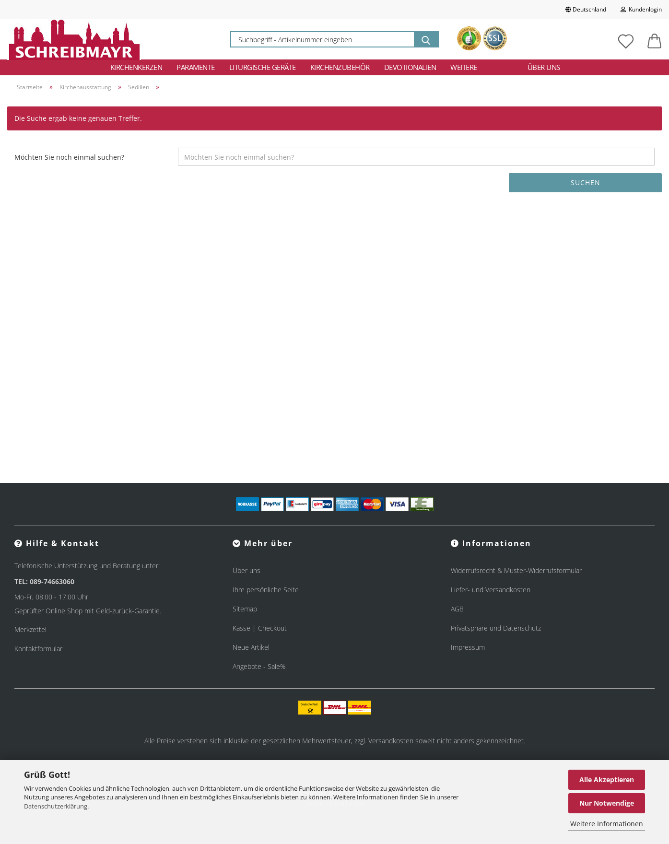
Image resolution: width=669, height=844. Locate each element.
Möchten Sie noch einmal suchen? (69, 157)
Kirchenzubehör (340, 67)
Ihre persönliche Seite (266, 589)
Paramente (195, 67)
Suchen (585, 182)
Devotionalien (410, 67)
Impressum (468, 647)
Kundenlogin (641, 9)
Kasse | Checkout (260, 628)
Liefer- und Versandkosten (490, 589)
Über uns (544, 67)
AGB (457, 608)
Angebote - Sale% (259, 666)
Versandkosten (390, 740)
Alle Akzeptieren (606, 779)
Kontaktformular (38, 648)
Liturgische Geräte (262, 67)
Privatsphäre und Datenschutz (496, 628)
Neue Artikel (251, 647)
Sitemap (245, 608)
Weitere (463, 67)
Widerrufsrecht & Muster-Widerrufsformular (516, 570)
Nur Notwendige (606, 803)
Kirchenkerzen (136, 67)
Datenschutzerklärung (55, 806)
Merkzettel (30, 629)
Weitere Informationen (606, 823)
